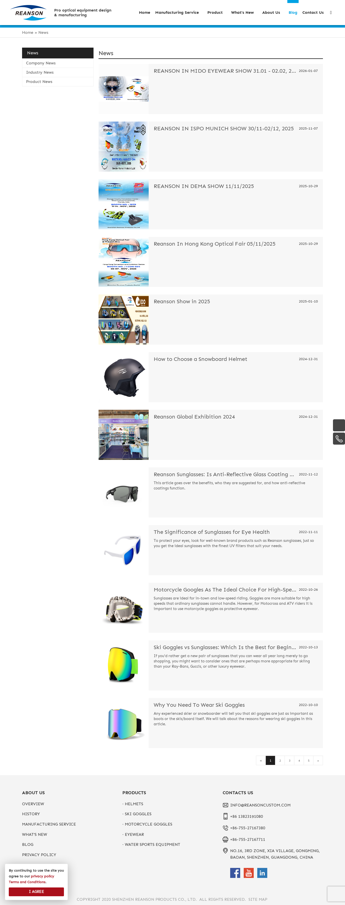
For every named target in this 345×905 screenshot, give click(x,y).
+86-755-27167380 (247, 828)
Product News (39, 81)
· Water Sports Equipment (151, 844)
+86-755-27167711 (247, 839)
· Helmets (132, 803)
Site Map (257, 899)
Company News (41, 63)
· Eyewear (133, 834)
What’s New (34, 834)
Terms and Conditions (27, 882)
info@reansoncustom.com (260, 805)
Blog (27, 844)
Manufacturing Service (49, 824)
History (31, 814)
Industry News (40, 72)
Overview (33, 803)
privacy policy (39, 854)
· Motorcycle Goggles (147, 824)
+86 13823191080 (246, 816)
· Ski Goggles (136, 814)
